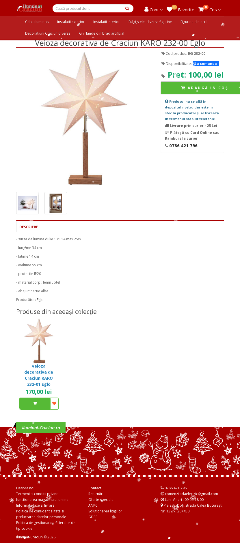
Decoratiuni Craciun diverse (47, 33)
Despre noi (25, 488)
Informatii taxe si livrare (35, 505)
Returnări (95, 493)
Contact (94, 488)
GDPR (93, 516)
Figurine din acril (194, 21)
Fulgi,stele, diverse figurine (150, 21)
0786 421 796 (183, 145)
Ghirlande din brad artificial (101, 33)
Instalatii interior (106, 21)
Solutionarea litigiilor (105, 511)
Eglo (40, 299)
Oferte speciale (101, 499)
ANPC (93, 505)
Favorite (180, 8)
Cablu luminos (37, 21)
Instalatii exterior (71, 21)
